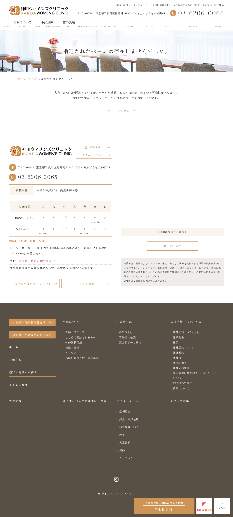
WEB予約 (93, 147)
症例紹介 (124, 411)
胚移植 (177, 357)
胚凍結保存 (180, 362)
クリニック (126, 458)
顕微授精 (178, 352)
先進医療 (88, 24)
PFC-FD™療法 (182, 383)
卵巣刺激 (178, 337)
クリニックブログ (93, 155)
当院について (72, 322)
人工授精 (124, 442)
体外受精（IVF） (183, 347)
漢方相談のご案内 (130, 342)
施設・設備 (72, 347)
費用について (181, 388)
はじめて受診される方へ (80, 337)
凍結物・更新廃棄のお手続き (32, 335)
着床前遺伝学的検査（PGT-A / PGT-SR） (195, 376)
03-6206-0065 (38, 177)
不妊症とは (124, 322)
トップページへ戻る (115, 111)
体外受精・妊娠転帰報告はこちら (32, 322)
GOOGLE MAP (171, 246)
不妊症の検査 (127, 337)
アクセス (71, 352)
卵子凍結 (109, 24)
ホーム (6, 24)
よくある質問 (167, 24)
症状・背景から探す (192, 24)
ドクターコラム (130, 24)
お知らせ (149, 24)
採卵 (176, 342)
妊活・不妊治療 (129, 419)
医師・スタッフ (75, 332)
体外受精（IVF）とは (185, 322)
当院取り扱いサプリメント (32, 284)
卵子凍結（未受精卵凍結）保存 (85, 401)
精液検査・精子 (129, 427)
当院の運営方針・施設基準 (82, 357)
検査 (122, 434)
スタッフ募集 (218, 24)
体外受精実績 (73, 342)
